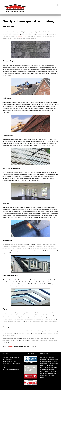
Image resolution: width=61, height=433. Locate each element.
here (10, 346)
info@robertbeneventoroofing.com (11, 369)
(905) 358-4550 (8, 363)
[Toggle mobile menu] (57, 5)
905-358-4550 (22, 36)
